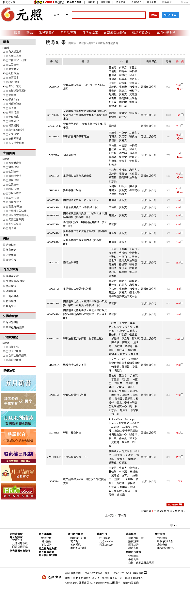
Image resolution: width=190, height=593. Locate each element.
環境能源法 (14, 202)
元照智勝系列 (16, 219)
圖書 (17, 32)
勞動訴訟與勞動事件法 (76, 136)
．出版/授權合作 (164, 541)
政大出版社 (14, 351)
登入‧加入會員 (74, 2)
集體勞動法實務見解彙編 (77, 175)
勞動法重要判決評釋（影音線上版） (83, 338)
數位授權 (46, 537)
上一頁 (109, 515)
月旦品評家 (68, 32)
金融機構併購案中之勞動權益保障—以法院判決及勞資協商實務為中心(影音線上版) (85, 115)
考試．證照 (14, 86)
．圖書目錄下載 (135, 537)
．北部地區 (132, 555)
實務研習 (13, 121)
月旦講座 (13, 112)
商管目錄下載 (20, 546)
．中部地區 (132, 559)
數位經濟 (11, 301)
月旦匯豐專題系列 (18, 215)
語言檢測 (13, 81)
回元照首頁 (9, 2)
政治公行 (11, 259)
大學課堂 (13, 134)
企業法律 (13, 184)
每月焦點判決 (166, 32)
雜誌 (29, 32)
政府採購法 (14, 193)
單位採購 (46, 544)
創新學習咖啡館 (115, 32)
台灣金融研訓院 (17, 355)
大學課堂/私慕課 (15, 281)
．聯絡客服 (132, 547)
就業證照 (13, 125)
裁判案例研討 (16, 129)
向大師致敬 (14, 51)
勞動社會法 (14, 175)
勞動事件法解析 (72, 190)
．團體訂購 (132, 544)
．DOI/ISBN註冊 (77, 537)
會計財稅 (11, 286)
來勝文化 (13, 346)
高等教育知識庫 (15, 327)
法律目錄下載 (20, 543)
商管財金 (13, 68)
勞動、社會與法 (72, 432)
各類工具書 (14, 55)
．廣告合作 (161, 544)
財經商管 (11, 254)
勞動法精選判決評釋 (74, 394)
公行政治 (13, 73)
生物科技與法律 (17, 210)
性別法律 (13, 171)
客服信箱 (138, 573)
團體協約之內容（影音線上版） (81, 200)
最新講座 (11, 306)
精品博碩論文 (141, 32)
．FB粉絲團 (103, 537)
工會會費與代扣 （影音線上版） (81, 207)
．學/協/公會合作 (164, 547)
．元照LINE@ (105, 544)
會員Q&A (136, 2)
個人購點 (46, 541)
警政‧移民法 (15, 206)
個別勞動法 (69, 155)
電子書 (12, 108)
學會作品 (13, 99)
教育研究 (11, 249)
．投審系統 (74, 544)
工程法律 (13, 197)
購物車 (91, 2)
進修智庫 (13, 116)
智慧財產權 (14, 162)
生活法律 (13, 64)
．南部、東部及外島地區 (140, 562)
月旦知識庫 (90, 32)
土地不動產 (12, 296)
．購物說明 (132, 541)
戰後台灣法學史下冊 (74, 364)
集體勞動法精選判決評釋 (77, 288)
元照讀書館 (47, 32)
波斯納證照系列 (17, 90)
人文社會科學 (16, 142)
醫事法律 (13, 167)
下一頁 (122, 515)
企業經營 (11, 291)
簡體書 (12, 94)
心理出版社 (14, 359)
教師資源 (167, 2)
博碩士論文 (14, 103)
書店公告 (151, 2)
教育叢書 (13, 77)
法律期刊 (11, 244)
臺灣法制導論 (71, 262)
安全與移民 (14, 223)
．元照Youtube (105, 541)
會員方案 (17, 539)
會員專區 (120, 2)
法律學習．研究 (17, 60)
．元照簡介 (161, 537)
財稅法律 (13, 180)
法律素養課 (14, 138)
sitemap (184, 2)
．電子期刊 (74, 541)
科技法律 (13, 188)
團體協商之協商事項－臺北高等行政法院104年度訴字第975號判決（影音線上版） (85, 314)
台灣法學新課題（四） (76, 456)
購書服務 (105, 2)
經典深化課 (12, 276)
